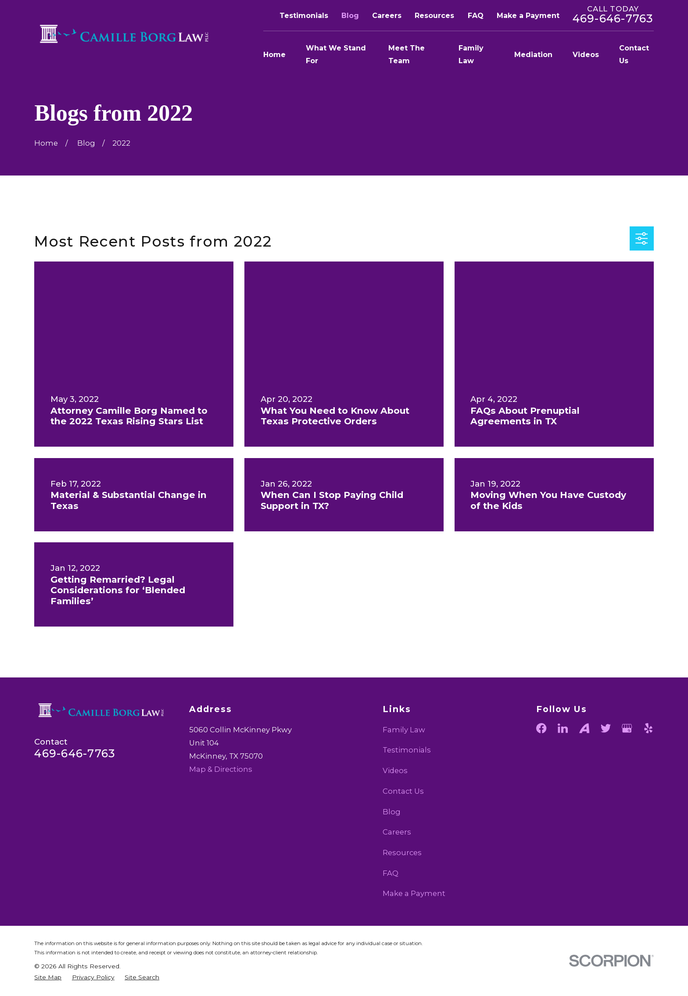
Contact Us (403, 791)
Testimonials (304, 15)
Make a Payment (528, 15)
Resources (434, 15)
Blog (350, 15)
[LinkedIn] (563, 728)
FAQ (476, 15)
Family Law (404, 729)
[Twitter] (606, 728)
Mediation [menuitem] (533, 54)
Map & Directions (220, 769)
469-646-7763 (613, 18)
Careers (386, 15)
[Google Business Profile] (627, 728)
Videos (395, 770)
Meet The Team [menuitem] (406, 54)
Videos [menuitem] (586, 54)
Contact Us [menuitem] (634, 54)
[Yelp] (648, 728)
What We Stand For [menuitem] (336, 54)
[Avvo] (584, 728)
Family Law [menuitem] (471, 54)
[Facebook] (541, 728)
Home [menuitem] (274, 54)
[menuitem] (47, 977)
